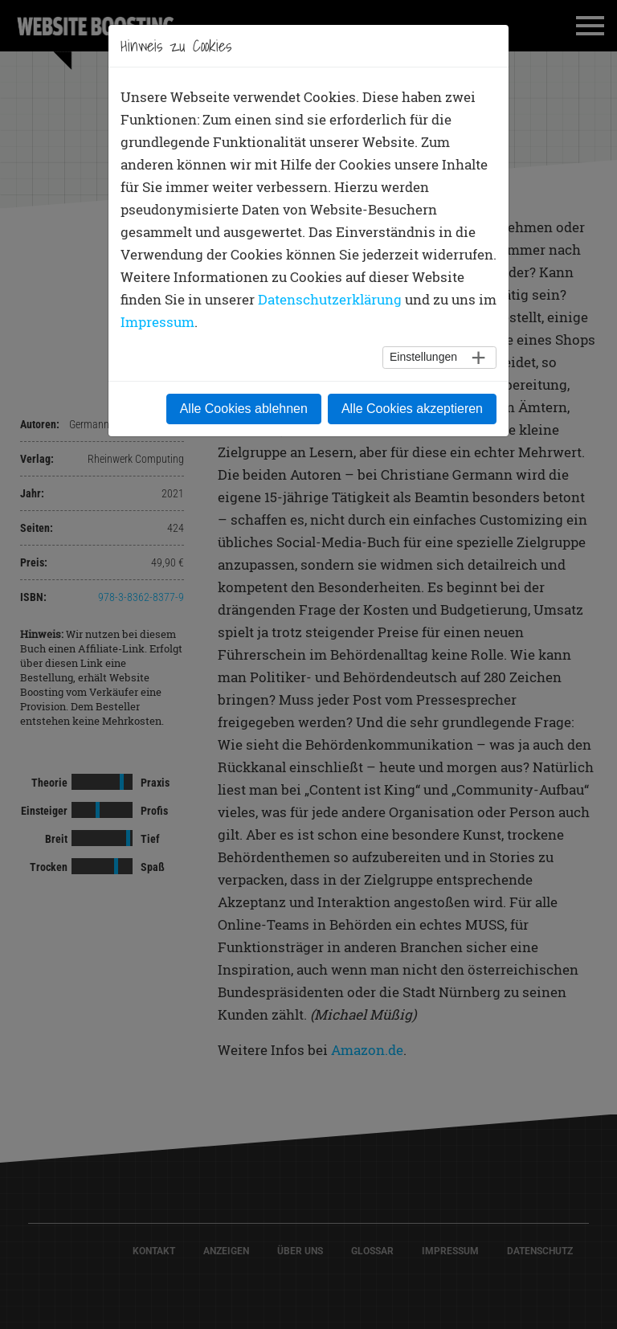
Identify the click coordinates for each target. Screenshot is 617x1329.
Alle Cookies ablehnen (244, 408)
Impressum (157, 322)
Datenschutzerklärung (330, 299)
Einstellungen (423, 356)
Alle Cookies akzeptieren (412, 408)
